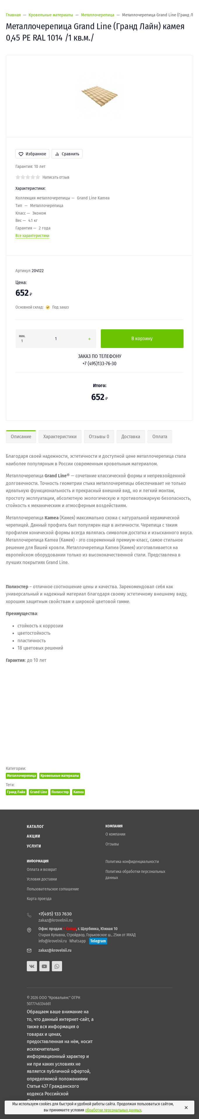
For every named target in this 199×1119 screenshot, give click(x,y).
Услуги (34, 846)
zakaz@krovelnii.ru (55, 920)
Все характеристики (32, 235)
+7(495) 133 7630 (55, 914)
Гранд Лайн (16, 792)
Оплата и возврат (42, 869)
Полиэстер (60, 792)
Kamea (78, 792)
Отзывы (112, 844)
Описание (21, 437)
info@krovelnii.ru (52, 941)
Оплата (159, 437)
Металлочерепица (21, 775)
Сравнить (67, 153)
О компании (115, 834)
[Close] (185, 1107)
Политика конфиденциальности (132, 861)
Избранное (32, 153)
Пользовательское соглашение (53, 889)
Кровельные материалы (59, 775)
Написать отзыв (56, 177)
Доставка (130, 437)
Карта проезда (39, 898)
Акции (33, 836)
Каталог (35, 826)
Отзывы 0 (99, 437)
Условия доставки (42, 879)
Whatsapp (77, 941)
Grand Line (38, 792)
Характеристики (60, 437)
